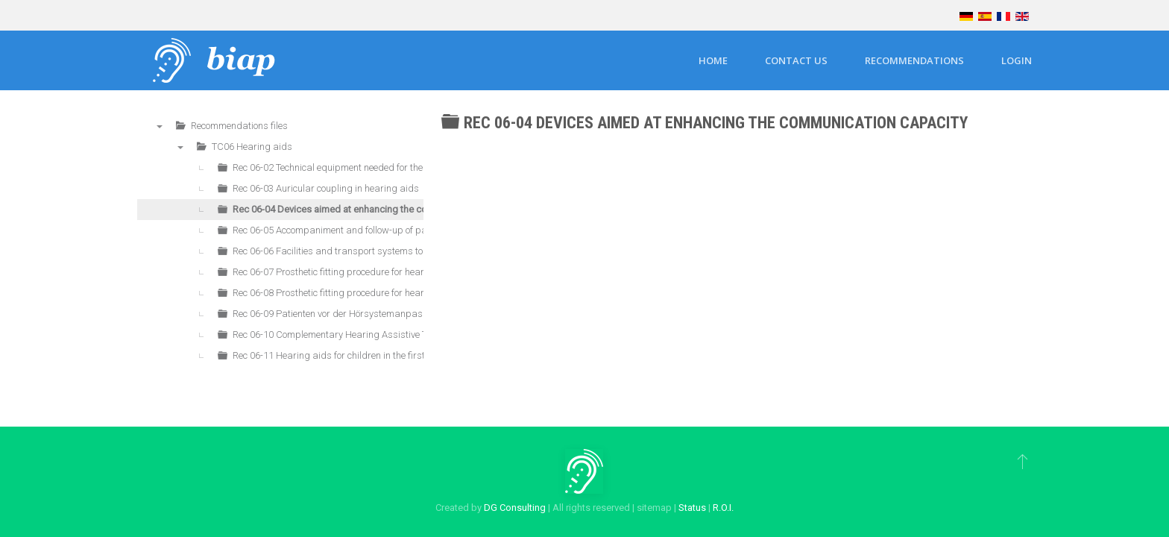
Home (713, 60)
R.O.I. (723, 507)
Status (692, 507)
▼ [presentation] (159, 126)
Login (1016, 60)
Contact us (796, 60)
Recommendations (914, 60)
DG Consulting (515, 507)
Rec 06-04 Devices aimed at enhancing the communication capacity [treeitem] (377, 209)
